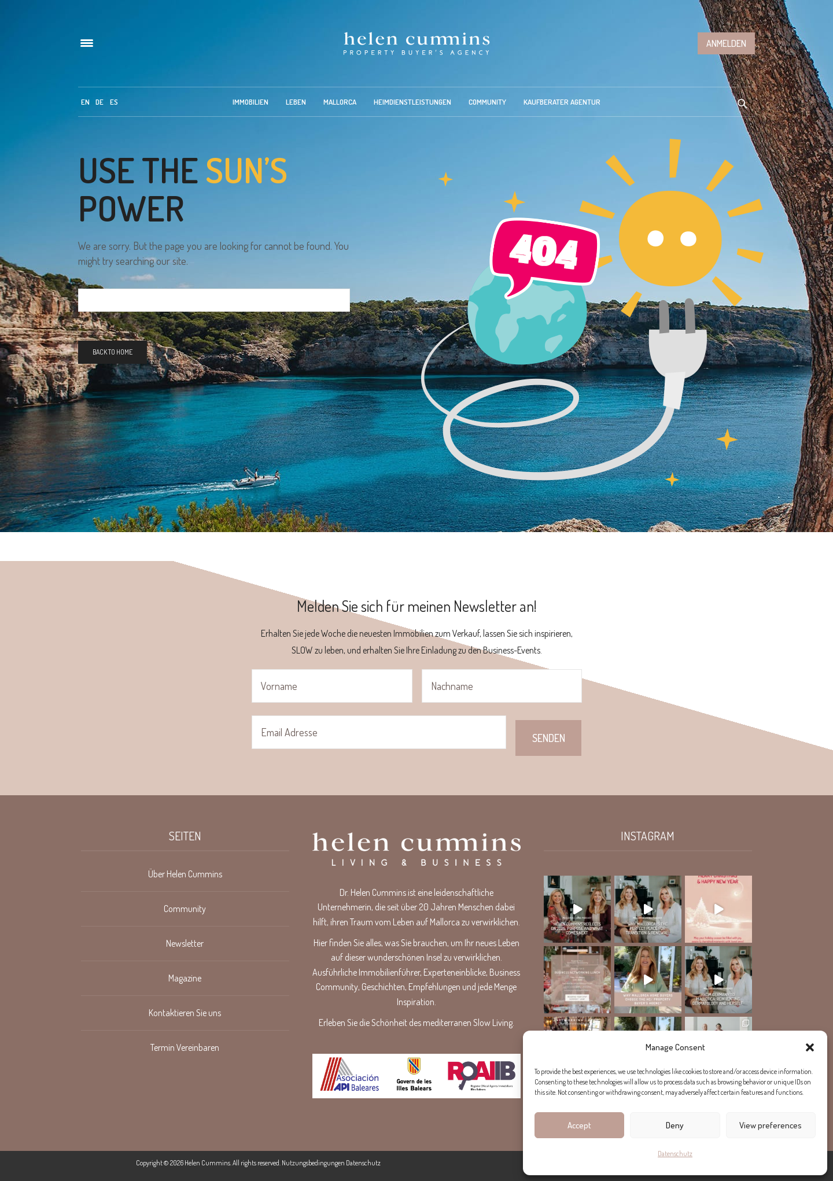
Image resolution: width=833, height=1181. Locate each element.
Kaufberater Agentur (562, 101)
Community (487, 101)
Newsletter (185, 943)
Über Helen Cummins (185, 874)
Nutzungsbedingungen (313, 1162)
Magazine (184, 978)
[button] (810, 1047)
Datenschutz (675, 1153)
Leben (296, 101)
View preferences (770, 1125)
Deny (675, 1125)
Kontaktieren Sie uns (185, 1012)
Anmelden (726, 43)
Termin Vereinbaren (184, 1047)
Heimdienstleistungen (412, 101)
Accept (579, 1125)
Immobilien (250, 101)
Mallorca (339, 101)
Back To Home (112, 352)
